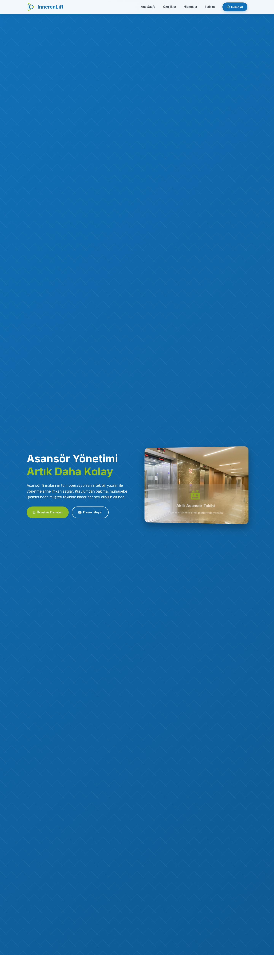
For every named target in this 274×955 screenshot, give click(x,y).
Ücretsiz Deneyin (48, 515)
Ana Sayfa (148, 7)
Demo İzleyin (90, 515)
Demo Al (235, 7)
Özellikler (169, 7)
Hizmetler (190, 7)
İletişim (210, 7)
